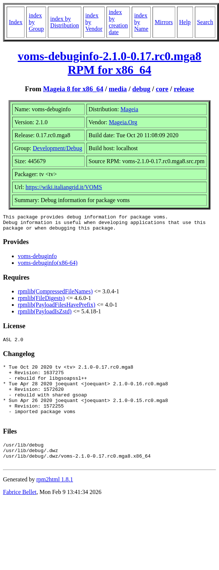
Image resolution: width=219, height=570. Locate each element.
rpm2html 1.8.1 (54, 499)
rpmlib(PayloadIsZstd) (45, 315)
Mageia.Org (123, 122)
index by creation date (118, 22)
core (162, 89)
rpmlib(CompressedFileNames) (55, 294)
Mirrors (164, 22)
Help (185, 22)
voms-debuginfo (37, 259)
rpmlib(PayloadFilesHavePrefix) (56, 308)
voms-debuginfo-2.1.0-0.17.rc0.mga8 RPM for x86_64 (110, 62)
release (184, 89)
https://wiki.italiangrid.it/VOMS (64, 187)
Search (205, 22)
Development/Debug (57, 148)
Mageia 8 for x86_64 (73, 89)
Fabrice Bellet (19, 512)
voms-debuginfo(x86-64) (48, 266)
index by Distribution (64, 22)
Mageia (129, 109)
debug (141, 89)
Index (15, 22)
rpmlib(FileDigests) (41, 301)
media (118, 89)
